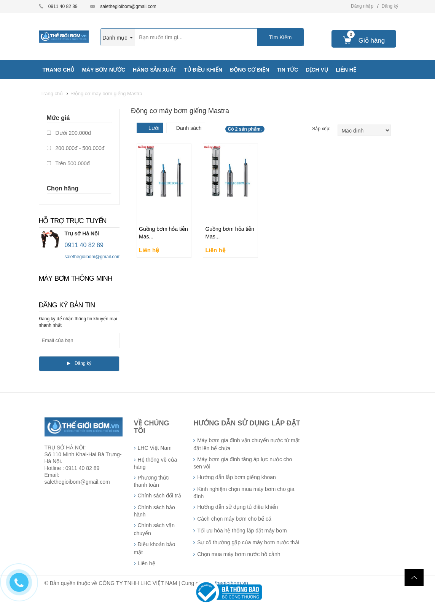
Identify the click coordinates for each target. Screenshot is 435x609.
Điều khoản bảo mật (154, 548)
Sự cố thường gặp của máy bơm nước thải (248, 542)
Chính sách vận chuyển (154, 529)
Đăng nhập (362, 6)
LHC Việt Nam (155, 448)
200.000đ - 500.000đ (76, 148)
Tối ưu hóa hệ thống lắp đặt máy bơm (242, 530)
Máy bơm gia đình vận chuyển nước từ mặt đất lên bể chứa (246, 444)
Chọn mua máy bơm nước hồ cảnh (238, 554)
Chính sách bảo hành (154, 511)
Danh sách (189, 128)
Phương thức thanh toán (151, 481)
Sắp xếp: (321, 128)
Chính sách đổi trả (159, 495)
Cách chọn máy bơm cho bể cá (234, 519)
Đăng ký (389, 6)
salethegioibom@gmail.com (128, 6)
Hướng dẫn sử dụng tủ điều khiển (237, 507)
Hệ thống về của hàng (155, 463)
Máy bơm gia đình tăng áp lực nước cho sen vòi (242, 463)
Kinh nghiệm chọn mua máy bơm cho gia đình (243, 492)
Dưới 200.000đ (69, 133)
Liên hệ (146, 563)
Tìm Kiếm (280, 37)
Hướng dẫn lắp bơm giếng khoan (236, 477)
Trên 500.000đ (68, 163)
